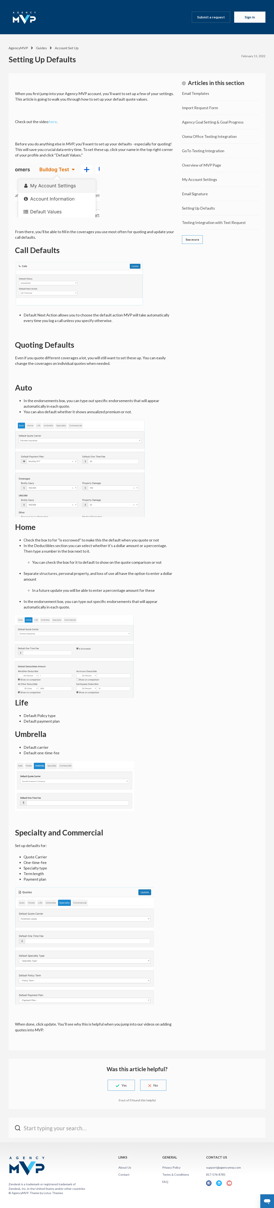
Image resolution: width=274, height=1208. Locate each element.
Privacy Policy (171, 1167)
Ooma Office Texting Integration (209, 136)
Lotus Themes (53, 1193)
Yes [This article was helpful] (123, 1085)
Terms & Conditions (175, 1174)
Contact (124, 1174)
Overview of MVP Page (201, 165)
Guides (41, 48)
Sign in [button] (250, 17)
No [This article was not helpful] (156, 1085)
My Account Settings (199, 179)
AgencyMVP (18, 48)
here (53, 121)
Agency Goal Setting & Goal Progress (213, 122)
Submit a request (211, 17)
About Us (124, 1167)
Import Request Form (200, 107)
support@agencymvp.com (223, 1167)
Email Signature (195, 193)
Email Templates (195, 93)
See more (192, 239)
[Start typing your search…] (137, 1128)
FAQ (165, 1181)
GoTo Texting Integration (203, 150)
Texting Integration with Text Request (214, 222)
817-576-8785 (215, 1174)
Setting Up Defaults (198, 208)
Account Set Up (65, 48)
